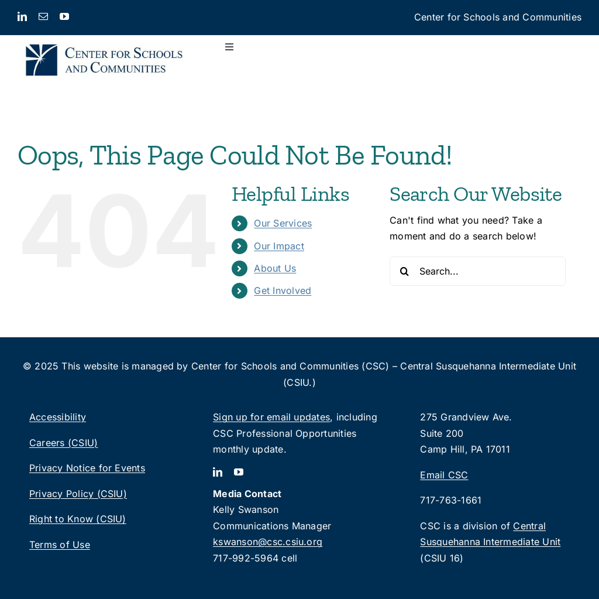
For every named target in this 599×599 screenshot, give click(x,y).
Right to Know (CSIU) (77, 519)
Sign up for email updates (271, 417)
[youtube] (64, 16)
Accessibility (57, 417)
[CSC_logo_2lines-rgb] (104, 40)
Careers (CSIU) (63, 443)
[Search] (404, 271)
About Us (275, 268)
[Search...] (478, 271)
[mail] (43, 16)
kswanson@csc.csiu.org (267, 541)
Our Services (283, 223)
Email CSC (444, 475)
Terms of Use (59, 544)
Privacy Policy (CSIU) (78, 493)
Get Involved (282, 290)
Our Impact (279, 246)
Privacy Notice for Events (87, 468)
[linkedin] (22, 16)
